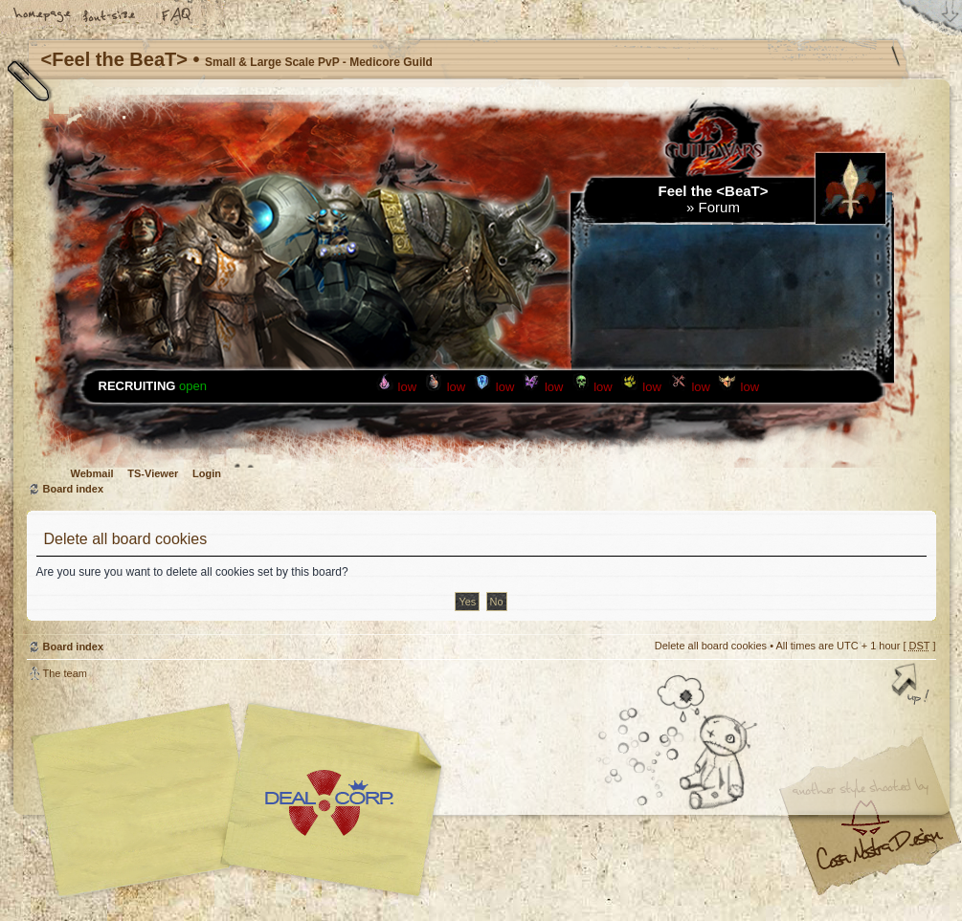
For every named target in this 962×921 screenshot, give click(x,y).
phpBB (242, 800)
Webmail (92, 473)
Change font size (110, 16)
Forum (719, 207)
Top (912, 686)
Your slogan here (328, 803)
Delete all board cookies (711, 645)
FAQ (177, 16)
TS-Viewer (152, 473)
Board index (73, 488)
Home (43, 16)
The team (65, 673)
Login (206, 473)
